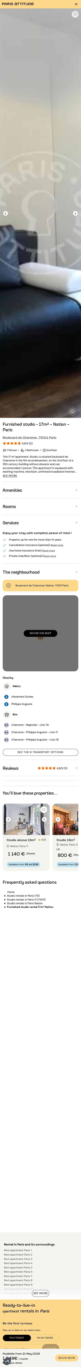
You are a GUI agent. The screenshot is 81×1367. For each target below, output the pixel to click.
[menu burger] (76, 4)
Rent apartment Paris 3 (18, 1259)
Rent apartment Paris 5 (18, 1267)
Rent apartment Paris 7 (18, 1276)
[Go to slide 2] (26, 828)
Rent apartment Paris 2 (18, 1254)
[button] (7, 1361)
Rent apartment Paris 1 (18, 1250)
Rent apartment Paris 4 (18, 1263)
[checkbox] (75, 14)
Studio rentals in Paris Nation (25, 903)
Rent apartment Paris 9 (18, 1284)
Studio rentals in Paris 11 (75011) (26, 899)
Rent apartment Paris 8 (18, 1280)
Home (11, 892)
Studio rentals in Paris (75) (23, 895)
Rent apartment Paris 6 (18, 1271)
